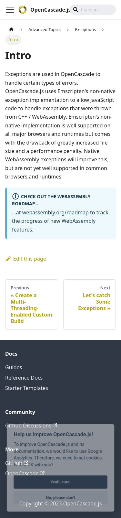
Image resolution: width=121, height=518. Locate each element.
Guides (13, 367)
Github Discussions (31, 425)
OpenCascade (25, 473)
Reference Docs (24, 377)
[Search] (92, 10)
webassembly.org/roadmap (55, 212)
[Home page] (11, 30)
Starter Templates (26, 388)
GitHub (16, 463)
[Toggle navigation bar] (10, 10)
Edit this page (25, 258)
